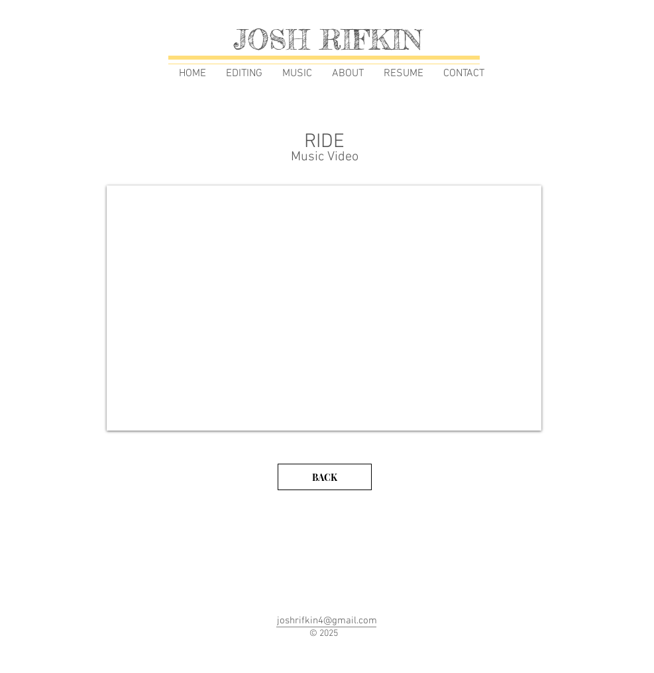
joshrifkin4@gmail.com (327, 621)
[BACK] (325, 477)
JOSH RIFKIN (327, 39)
